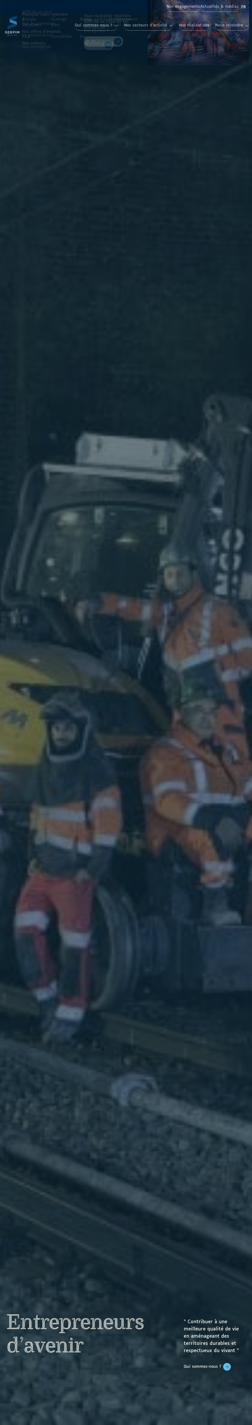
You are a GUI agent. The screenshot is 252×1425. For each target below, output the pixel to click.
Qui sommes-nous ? (202, 1367)
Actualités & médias (216, 7)
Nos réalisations (183, 25)
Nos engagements (172, 7)
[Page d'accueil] (12, 25)
